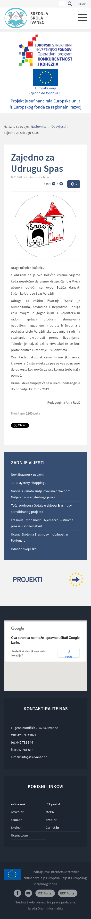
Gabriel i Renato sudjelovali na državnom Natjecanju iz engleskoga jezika (40, 494)
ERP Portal (67, 893)
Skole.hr (17, 827)
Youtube (28, 893)
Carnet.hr (52, 827)
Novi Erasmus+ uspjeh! (27, 474)
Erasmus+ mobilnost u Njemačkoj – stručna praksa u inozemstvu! (42, 523)
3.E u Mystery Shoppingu (28, 483)
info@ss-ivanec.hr (34, 757)
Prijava (82, 4)
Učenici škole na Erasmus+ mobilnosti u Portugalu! (39, 537)
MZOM (50, 812)
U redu (68, 654)
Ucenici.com (19, 835)
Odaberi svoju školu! (26, 549)
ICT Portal (45, 893)
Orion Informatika (50, 908)
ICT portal (53, 804)
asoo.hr (16, 820)
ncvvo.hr (17, 812)
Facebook (17, 893)
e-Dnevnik (18, 804)
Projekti (46, 579)
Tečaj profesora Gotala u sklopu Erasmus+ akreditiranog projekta (41, 508)
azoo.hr (51, 820)
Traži (70, 3)
